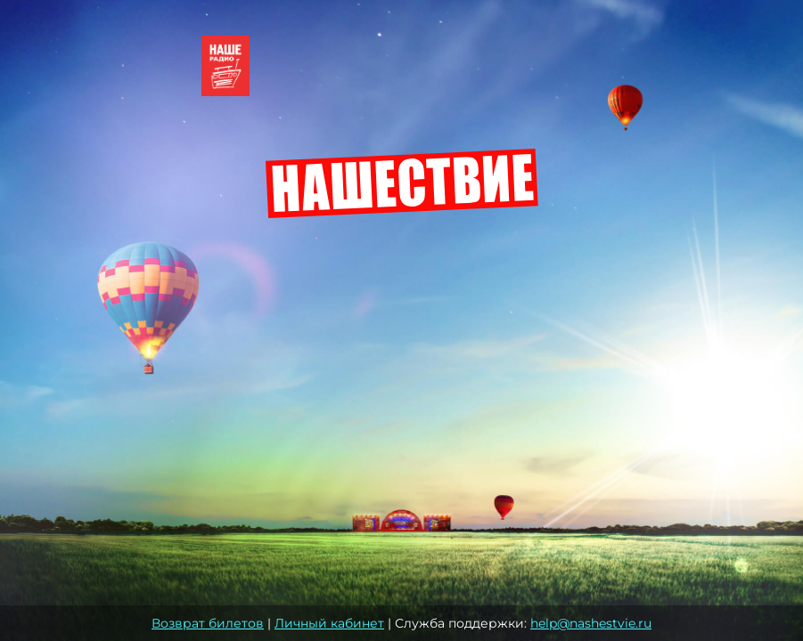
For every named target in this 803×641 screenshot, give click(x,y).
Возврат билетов (208, 623)
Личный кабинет (329, 623)
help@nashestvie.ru (590, 623)
